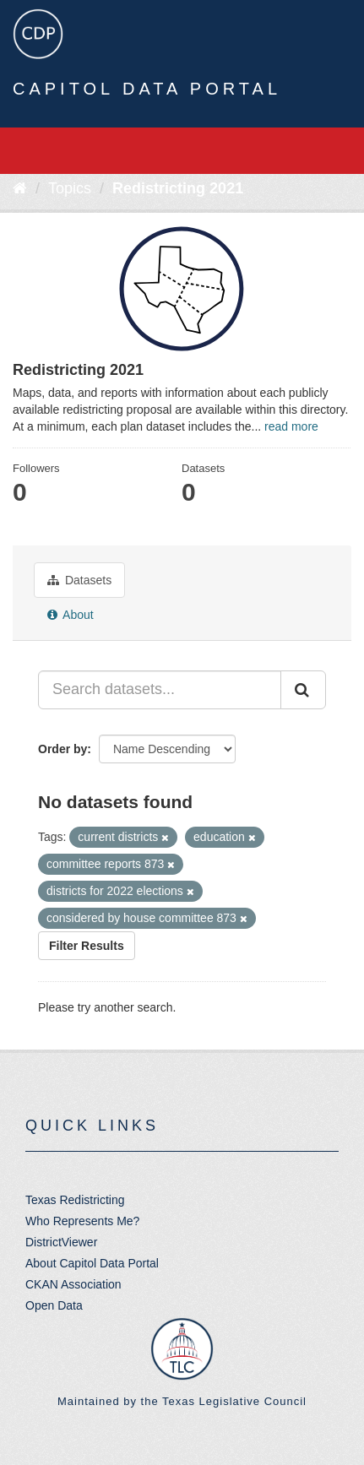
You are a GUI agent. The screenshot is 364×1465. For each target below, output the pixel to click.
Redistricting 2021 (177, 188)
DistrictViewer (61, 1242)
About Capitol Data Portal (92, 1263)
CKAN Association (73, 1284)
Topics (69, 188)
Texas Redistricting (75, 1200)
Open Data (54, 1305)
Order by (62, 749)
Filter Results (86, 945)
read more (291, 426)
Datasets (79, 580)
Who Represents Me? (82, 1221)
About (70, 614)
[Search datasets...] (159, 689)
